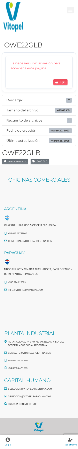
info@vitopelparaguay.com (25, 290)
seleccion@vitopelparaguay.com (29, 396)
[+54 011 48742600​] (5, 233)
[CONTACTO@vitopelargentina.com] (5, 352)
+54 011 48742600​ (17, 233)
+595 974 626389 (17, 282)
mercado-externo (15, 161)
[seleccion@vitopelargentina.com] (5, 388)
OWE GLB (39, 161)
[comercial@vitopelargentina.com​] (5, 240)
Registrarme (70, 444)
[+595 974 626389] (5, 282)
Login (8, 444)
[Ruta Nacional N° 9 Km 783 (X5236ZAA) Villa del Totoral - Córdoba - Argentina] (5, 341)
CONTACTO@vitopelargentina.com (29, 353)
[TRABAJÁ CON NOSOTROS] (5, 403)
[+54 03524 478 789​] (5, 367)
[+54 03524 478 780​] (5, 360)
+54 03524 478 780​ (18, 360)
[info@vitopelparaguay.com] (5, 289)
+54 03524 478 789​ (18, 368)
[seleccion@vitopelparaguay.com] (5, 396)
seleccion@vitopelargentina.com (30, 389)
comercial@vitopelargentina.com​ (30, 241)
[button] (70, 10)
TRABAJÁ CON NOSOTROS (22, 404)
